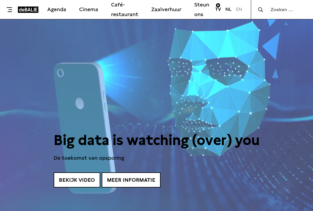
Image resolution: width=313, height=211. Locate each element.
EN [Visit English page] (239, 9)
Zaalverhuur (166, 9)
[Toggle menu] (10, 9)
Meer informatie (131, 180)
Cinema (88, 9)
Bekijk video (77, 180)
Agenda (56, 9)
